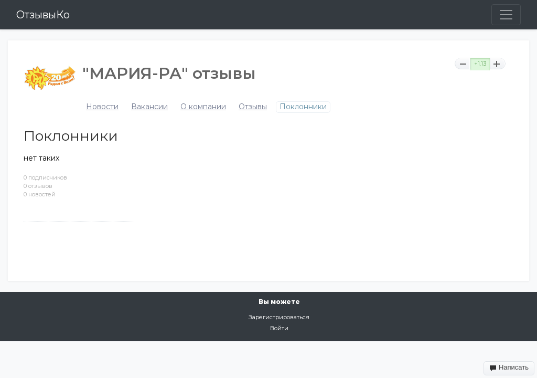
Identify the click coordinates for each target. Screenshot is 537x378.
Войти (279, 328)
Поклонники (303, 106)
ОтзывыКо (43, 14)
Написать (509, 367)
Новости (102, 106)
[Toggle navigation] (506, 14)
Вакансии (149, 106)
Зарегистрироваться (279, 317)
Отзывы (253, 106)
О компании (203, 106)
